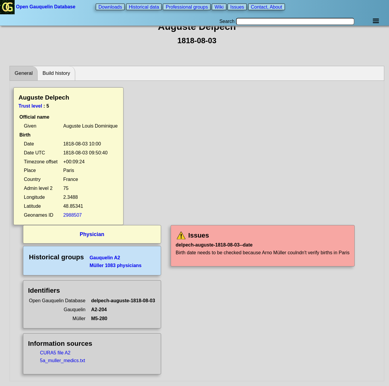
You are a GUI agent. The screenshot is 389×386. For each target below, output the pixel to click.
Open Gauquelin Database (38, 6)
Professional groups (187, 6)
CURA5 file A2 (55, 352)
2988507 (72, 215)
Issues (237, 6)
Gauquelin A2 (104, 257)
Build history (56, 73)
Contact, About (266, 6)
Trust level (30, 105)
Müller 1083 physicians (115, 265)
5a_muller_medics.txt (62, 360)
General (24, 73)
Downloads (110, 6)
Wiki (218, 6)
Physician (92, 234)
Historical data (144, 6)
